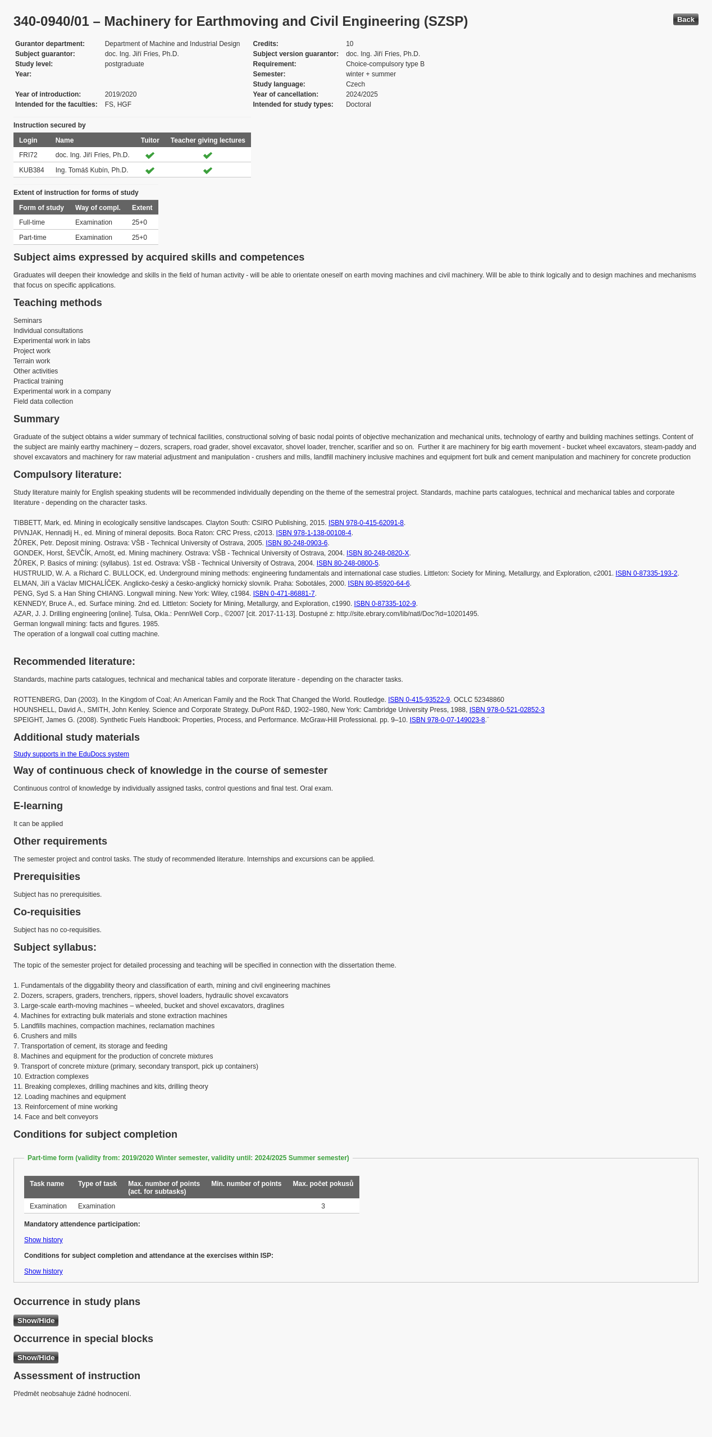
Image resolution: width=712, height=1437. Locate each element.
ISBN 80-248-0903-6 (296, 543)
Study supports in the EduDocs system (71, 754)
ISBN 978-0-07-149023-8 (447, 720)
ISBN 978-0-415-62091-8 (366, 523)
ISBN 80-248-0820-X (377, 553)
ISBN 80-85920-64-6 (379, 583)
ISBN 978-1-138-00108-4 (314, 533)
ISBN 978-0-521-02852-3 (507, 710)
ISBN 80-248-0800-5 (347, 563)
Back (686, 19)
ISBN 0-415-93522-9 (419, 700)
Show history (43, 1240)
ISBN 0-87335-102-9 (385, 604)
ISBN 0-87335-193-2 (646, 573)
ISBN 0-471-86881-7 (284, 593)
